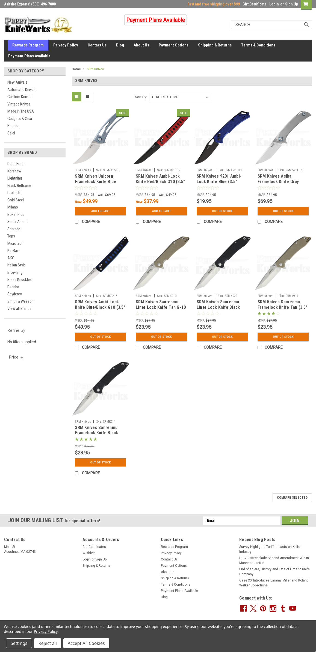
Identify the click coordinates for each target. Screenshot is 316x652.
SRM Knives (95, 69)
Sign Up (291, 4)
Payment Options (173, 45)
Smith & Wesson (20, 301)
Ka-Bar (12, 250)
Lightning (14, 178)
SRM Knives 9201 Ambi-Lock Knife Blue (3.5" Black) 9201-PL (219, 182)
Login (274, 4)
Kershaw (14, 171)
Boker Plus (15, 214)
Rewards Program (28, 45)
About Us (141, 45)
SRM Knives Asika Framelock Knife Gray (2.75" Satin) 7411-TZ (278, 182)
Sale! (11, 133)
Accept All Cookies (86, 643)
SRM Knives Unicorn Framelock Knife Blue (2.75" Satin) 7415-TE (95, 182)
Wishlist (88, 553)
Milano (12, 207)
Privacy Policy (65, 45)
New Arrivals (17, 82)
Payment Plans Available (29, 56)
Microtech (15, 243)
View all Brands (19, 308)
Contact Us (97, 45)
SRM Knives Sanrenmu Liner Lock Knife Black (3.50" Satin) (218, 307)
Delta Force (16, 163)
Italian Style (16, 265)
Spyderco (14, 294)
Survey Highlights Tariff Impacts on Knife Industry (269, 549)
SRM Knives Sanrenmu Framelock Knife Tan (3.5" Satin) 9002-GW (283, 307)
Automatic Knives (21, 89)
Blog (120, 45)
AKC (10, 257)
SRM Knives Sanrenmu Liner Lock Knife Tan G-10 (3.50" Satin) (161, 307)
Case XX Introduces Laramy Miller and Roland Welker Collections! (274, 582)
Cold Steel (15, 200)
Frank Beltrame (19, 185)
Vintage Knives (19, 104)
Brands (12, 125)
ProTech (13, 192)
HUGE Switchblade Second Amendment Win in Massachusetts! (274, 560)
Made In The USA (20, 111)
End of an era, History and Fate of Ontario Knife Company (274, 571)
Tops (11, 236)
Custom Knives (19, 96)
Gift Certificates (94, 547)
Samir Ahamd (17, 221)
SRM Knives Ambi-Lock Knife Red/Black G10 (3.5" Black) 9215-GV (160, 182)
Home (76, 69)
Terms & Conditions (258, 45)
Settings (19, 643)
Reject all (48, 643)
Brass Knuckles (19, 279)
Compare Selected (292, 498)
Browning (14, 272)
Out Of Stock (222, 211)
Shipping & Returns (215, 45)
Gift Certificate (255, 4)
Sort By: (141, 97)
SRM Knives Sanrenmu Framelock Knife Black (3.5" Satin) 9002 (96, 433)
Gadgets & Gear (19, 118)
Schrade (13, 229)
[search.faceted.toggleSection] (16, 357)
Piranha (13, 286)
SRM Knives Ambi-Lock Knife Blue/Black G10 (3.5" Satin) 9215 (100, 307)
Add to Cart (100, 211)
